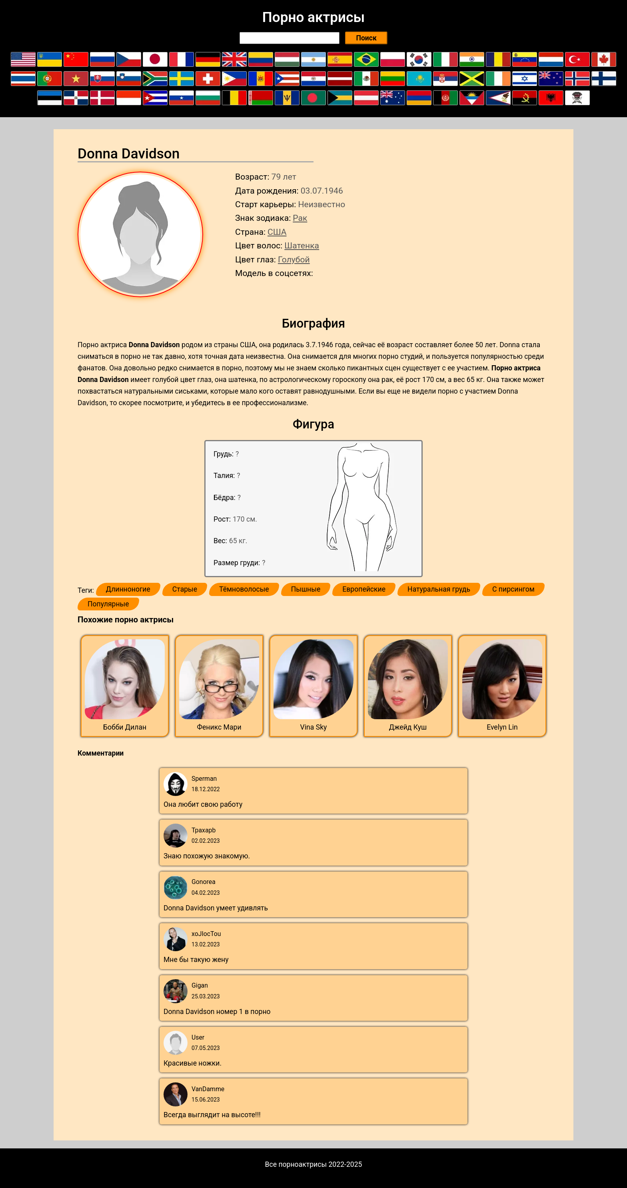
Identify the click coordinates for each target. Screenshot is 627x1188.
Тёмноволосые (244, 589)
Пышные (306, 589)
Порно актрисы (313, 17)
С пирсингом (513, 589)
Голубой (294, 259)
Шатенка (301, 245)
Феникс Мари (219, 727)
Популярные (108, 604)
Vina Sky (313, 727)
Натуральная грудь (438, 589)
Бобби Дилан (124, 727)
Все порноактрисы (296, 1164)
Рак (300, 218)
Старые (184, 589)
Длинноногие (128, 589)
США (277, 232)
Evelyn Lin (502, 727)
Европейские (363, 589)
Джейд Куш (408, 727)
